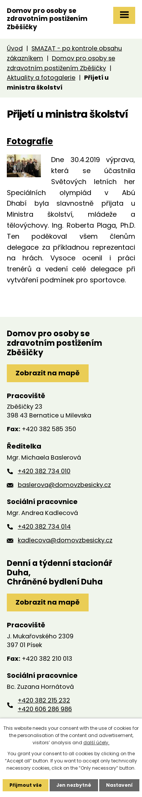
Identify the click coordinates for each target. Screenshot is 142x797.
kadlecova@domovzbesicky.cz (65, 540)
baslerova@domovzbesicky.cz (64, 484)
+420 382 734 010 (44, 471)
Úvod (15, 48)
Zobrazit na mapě (48, 373)
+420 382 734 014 (44, 526)
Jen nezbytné (73, 785)
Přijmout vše (25, 785)
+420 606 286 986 (45, 709)
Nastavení (119, 785)
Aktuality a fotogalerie (41, 77)
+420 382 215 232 (44, 700)
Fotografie (30, 141)
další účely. (96, 742)
